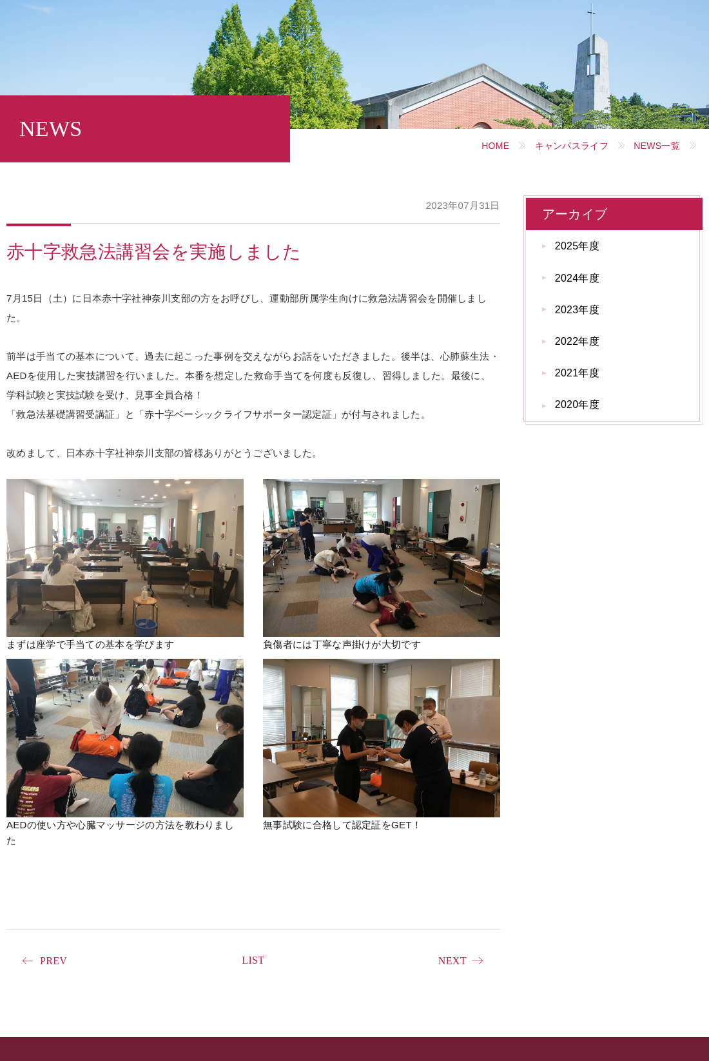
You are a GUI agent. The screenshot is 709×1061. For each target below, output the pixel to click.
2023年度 (577, 309)
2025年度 (577, 245)
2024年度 (577, 278)
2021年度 (577, 372)
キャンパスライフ (571, 146)
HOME (495, 146)
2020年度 (577, 404)
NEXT (452, 960)
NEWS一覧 (657, 146)
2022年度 (577, 341)
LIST (253, 960)
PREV (53, 960)
